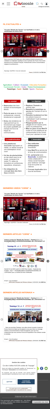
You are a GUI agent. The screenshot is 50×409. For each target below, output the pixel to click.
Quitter (9, 381)
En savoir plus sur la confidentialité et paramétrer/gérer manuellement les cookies (19, 389)
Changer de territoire (43, 6)
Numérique (11, 89)
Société (25, 89)
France (30, 72)
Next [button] (47, 51)
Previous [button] (1, 51)
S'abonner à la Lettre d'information (25, 396)
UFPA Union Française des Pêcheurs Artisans (20, 282)
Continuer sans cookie (26, 381)
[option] (25, 51)
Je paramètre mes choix (40, 402)
